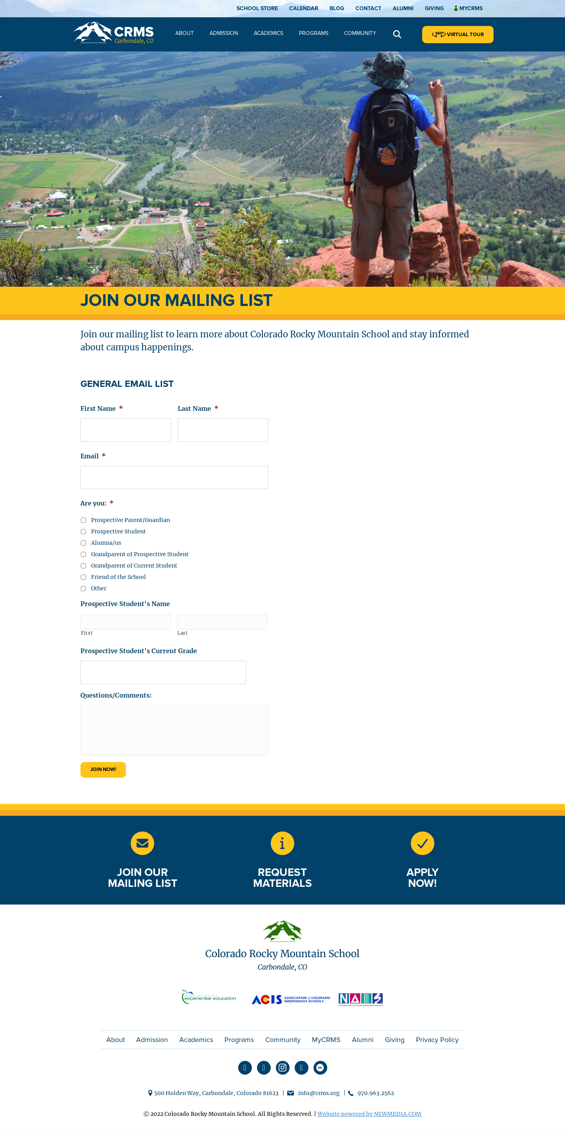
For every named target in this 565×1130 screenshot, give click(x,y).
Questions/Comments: (115, 683)
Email (93, 453)
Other (98, 582)
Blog (337, 8)
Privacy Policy (437, 1039)
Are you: (97, 497)
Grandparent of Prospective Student (140, 548)
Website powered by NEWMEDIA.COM (369, 1114)
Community (360, 33)
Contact (368, 8)
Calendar (303, 8)
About (184, 33)
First (87, 624)
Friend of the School (118, 571)
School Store (257, 8)
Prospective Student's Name (125, 598)
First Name (101, 408)
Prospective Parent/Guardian (130, 514)
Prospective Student (118, 525)
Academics (268, 33)
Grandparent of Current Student (134, 559)
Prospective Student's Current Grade (138, 642)
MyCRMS (326, 1039)
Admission (224, 33)
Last (182, 624)
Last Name (198, 408)
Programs (313, 33)
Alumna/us (106, 536)
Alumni (403, 8)
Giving (434, 8)
